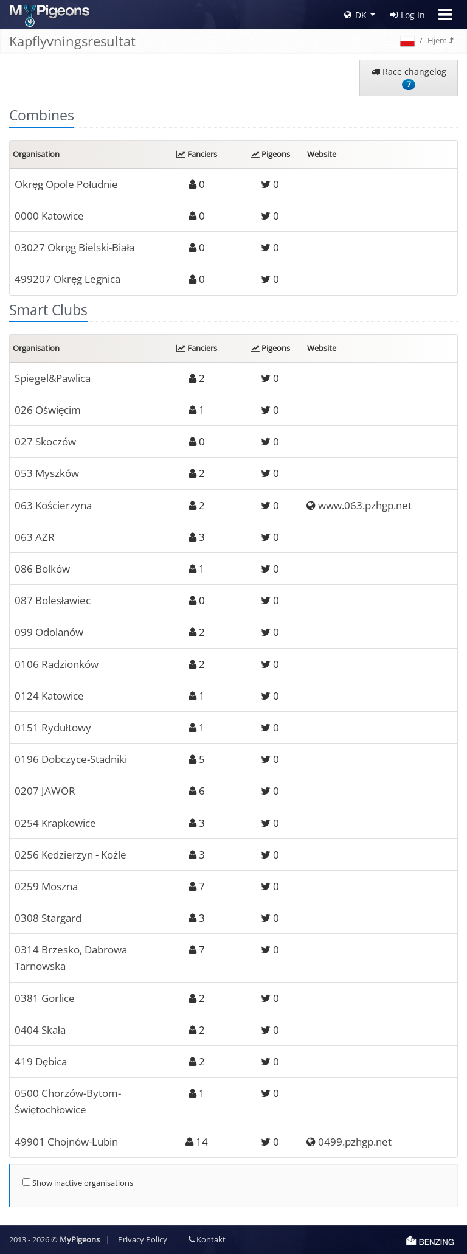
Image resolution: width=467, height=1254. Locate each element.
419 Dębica (41, 1061)
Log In (407, 15)
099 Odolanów (49, 632)
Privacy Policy (142, 1239)
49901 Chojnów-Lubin (66, 1142)
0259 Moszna (46, 886)
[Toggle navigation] (445, 14)
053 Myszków (47, 473)
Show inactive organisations (77, 1182)
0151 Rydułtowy (53, 727)
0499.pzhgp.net (355, 1142)
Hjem (440, 40)
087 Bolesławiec (53, 600)
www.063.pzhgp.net (365, 505)
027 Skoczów (45, 441)
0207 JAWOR (45, 791)
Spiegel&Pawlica (53, 378)
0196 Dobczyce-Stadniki (71, 759)
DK (355, 15)
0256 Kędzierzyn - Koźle (70, 855)
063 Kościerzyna (53, 505)
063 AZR (35, 537)
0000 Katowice (49, 216)
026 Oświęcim (48, 410)
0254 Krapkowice (55, 823)
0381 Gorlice (45, 998)
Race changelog (409, 78)
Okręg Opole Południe (66, 184)
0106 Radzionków (57, 664)
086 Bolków (42, 569)
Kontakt (207, 1239)
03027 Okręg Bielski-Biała (74, 247)
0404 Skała (40, 1030)
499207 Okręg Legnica (67, 279)
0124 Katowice (49, 696)
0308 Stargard (48, 918)
